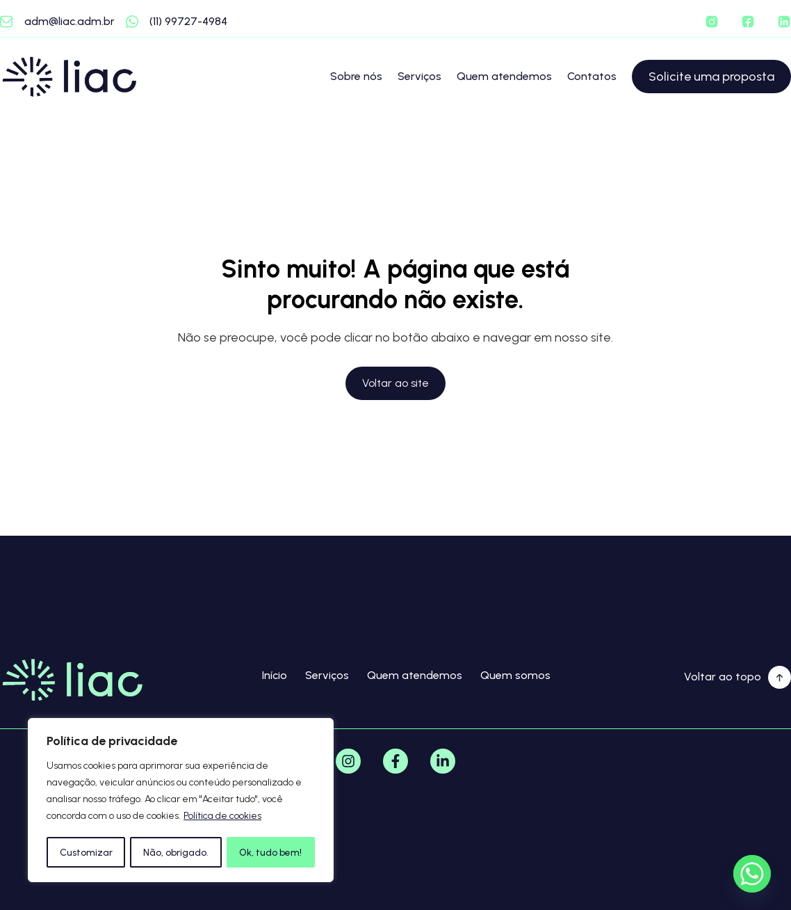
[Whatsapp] (752, 874)
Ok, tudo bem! (271, 852)
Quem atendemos (504, 76)
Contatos (592, 76)
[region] (181, 800)
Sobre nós (356, 76)
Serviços (419, 76)
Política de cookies (222, 817)
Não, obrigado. (176, 852)
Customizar (85, 852)
